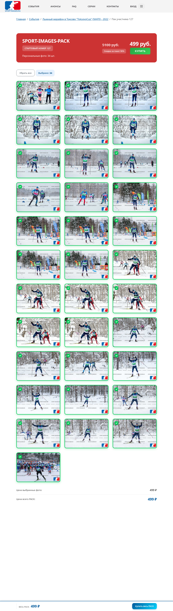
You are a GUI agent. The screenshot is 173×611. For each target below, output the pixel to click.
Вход (133, 6)
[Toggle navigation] (141, 6)
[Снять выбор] (20, 85)
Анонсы (56, 6)
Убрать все (26, 72)
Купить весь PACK (144, 606)
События (33, 6)
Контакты (113, 6)
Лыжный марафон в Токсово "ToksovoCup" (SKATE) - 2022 (75, 19)
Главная (21, 19)
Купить (140, 51)
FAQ (74, 6)
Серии (91, 6)
